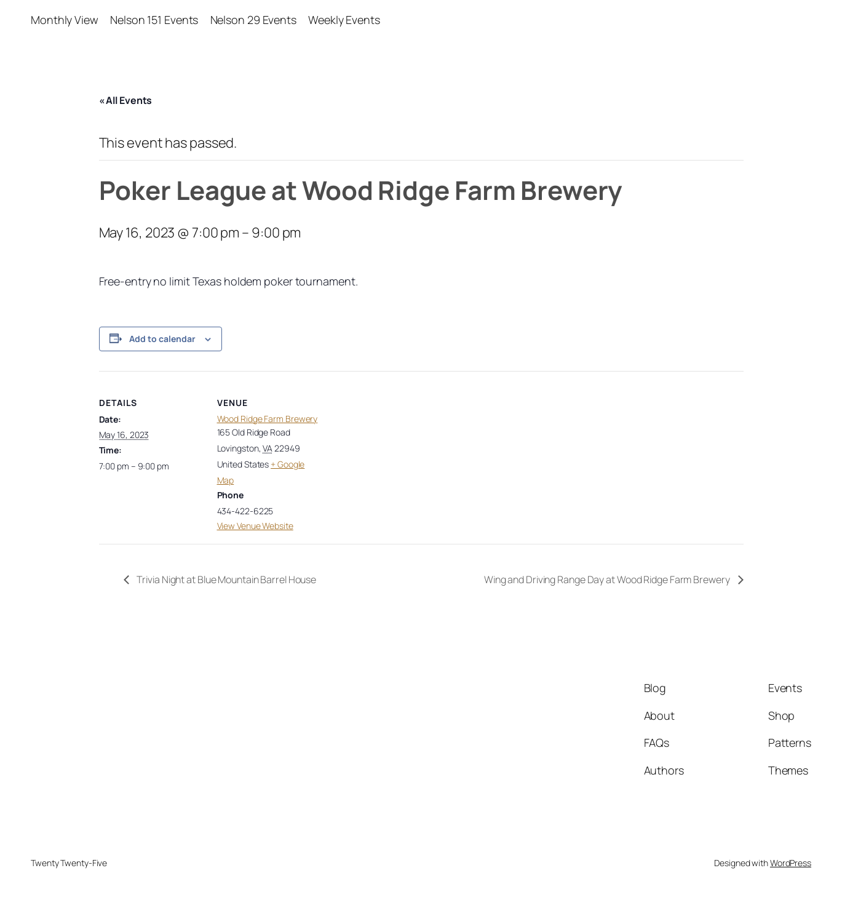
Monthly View (64, 19)
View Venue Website (255, 526)
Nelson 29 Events (253, 19)
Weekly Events (344, 19)
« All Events (126, 100)
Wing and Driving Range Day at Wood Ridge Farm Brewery (608, 579)
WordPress (790, 863)
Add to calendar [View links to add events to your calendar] (162, 338)
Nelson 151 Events (154, 19)
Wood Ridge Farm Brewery (267, 418)
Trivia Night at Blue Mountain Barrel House (226, 579)
